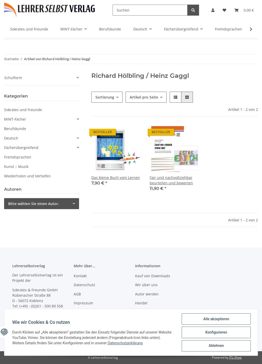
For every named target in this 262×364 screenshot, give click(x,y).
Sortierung (104, 97)
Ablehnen (215, 346)
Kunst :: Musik (16, 166)
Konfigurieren (216, 332)
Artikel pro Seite (144, 97)
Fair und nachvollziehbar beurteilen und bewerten (171, 180)
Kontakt (80, 275)
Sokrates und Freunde (23, 109)
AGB (77, 294)
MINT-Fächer (15, 119)
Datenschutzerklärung (137, 343)
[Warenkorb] (244, 10)
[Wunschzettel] (224, 10)
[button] (213, 10)
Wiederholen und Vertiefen (27, 176)
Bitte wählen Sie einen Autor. (33, 203)
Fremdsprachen (17, 157)
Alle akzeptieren (216, 319)
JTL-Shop (235, 357)
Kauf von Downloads (152, 275)
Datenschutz (84, 284)
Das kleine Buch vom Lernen (115, 177)
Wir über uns (146, 284)
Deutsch (11, 138)
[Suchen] (150, 10)
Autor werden (147, 294)
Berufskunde (15, 128)
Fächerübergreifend (21, 147)
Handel (141, 303)
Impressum (83, 303)
